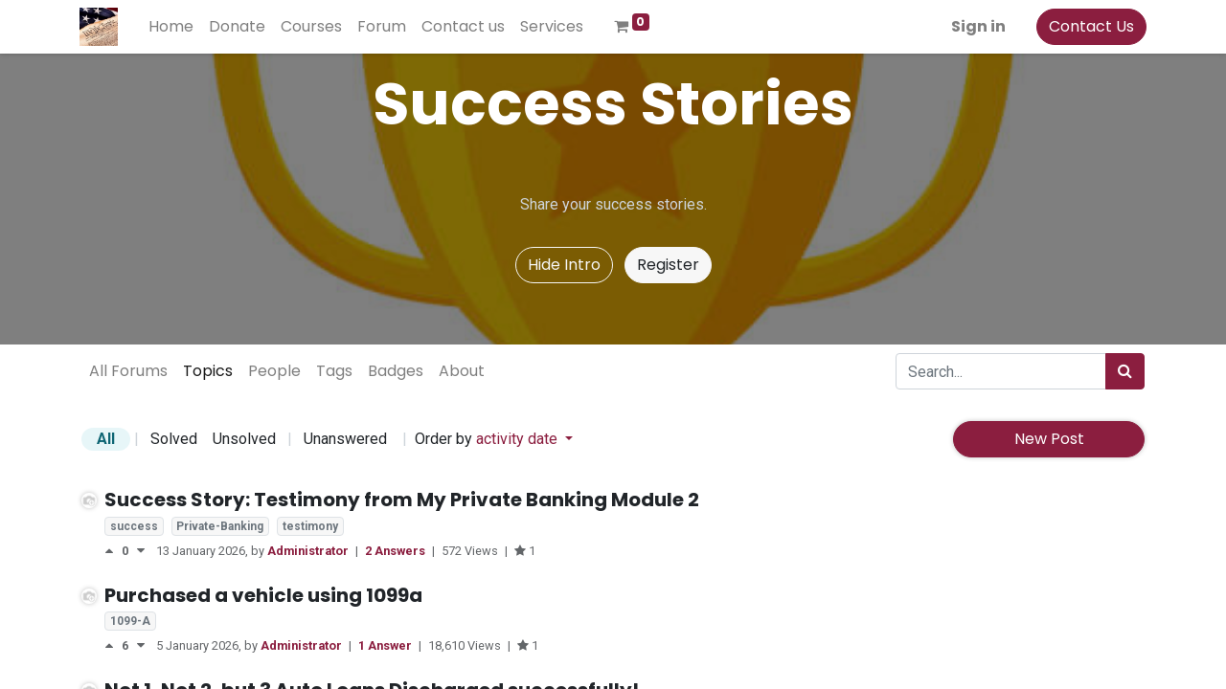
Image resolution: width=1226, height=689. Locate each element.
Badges (395, 371)
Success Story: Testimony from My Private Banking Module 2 (401, 499)
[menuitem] (173, 27)
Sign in (976, 26)
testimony (310, 526)
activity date (518, 439)
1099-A (130, 621)
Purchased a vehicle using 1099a (263, 595)
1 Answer (386, 645)
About (462, 371)
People (274, 371)
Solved (173, 439)
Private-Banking (219, 526)
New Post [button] (1049, 439)
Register (668, 265)
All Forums (128, 371)
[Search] (1125, 371)
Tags (334, 371)
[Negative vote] (140, 551)
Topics (208, 371)
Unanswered (345, 439)
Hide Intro (564, 265)
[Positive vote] (113, 551)
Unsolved (244, 439)
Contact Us (1089, 26)
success (134, 526)
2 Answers (396, 551)
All (106, 439)
